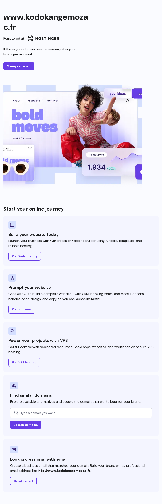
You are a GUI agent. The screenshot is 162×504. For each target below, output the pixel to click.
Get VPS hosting (24, 362)
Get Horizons (22, 309)
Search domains (26, 425)
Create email (23, 481)
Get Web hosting (24, 256)
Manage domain (19, 66)
